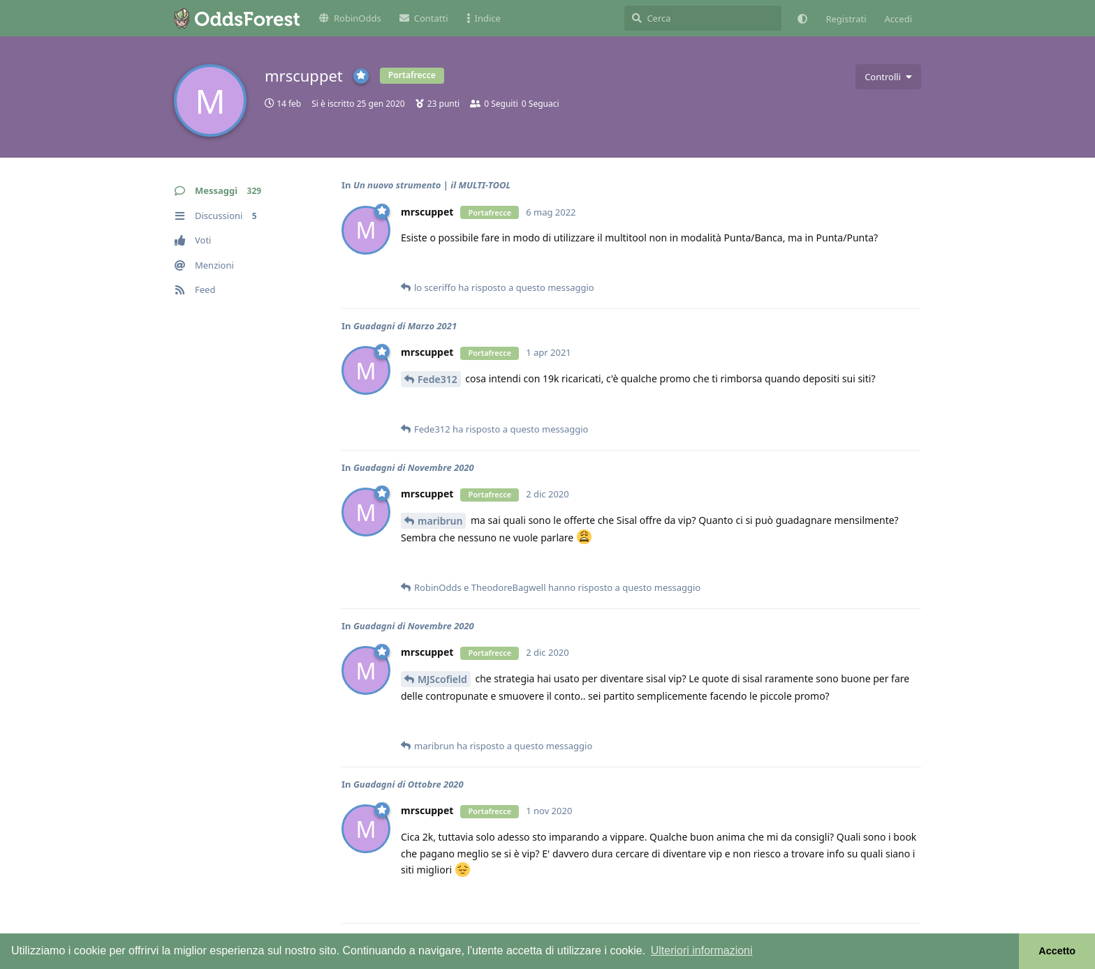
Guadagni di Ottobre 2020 (408, 784)
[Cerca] (702, 18)
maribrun (440, 520)
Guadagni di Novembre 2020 (413, 467)
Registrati (845, 19)
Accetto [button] (1056, 950)
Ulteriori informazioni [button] (702, 950)
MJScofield (442, 679)
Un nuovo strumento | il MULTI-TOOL (431, 185)
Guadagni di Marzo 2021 (405, 326)
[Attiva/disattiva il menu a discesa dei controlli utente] (888, 76)
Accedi (898, 19)
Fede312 (437, 379)
